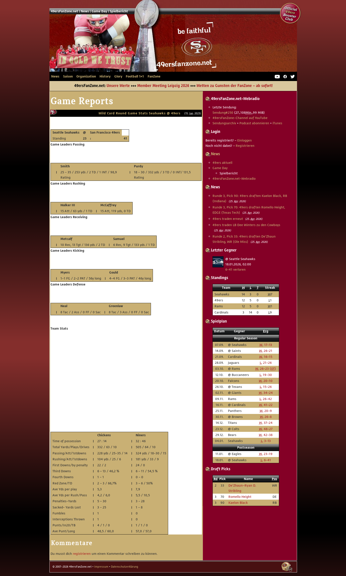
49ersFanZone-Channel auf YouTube (239, 118)
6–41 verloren (235, 269)
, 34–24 (266, 393)
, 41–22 (266, 405)
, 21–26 (266, 363)
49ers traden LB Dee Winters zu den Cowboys (246, 225)
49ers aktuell (222, 163)
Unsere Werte (118, 85)
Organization (86, 76)
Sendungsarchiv (224, 123)
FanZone (154, 76)
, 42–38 (266, 435)
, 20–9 (266, 411)
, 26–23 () (265, 368)
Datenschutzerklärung (124, 566)
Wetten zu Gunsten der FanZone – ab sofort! (235, 85)
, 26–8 (266, 417)
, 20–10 (266, 381)
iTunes (277, 123)
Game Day (99, 11)
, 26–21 (265, 351)
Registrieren (245, 146)
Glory (118, 76)
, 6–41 (266, 460)
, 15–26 (266, 387)
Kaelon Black (238, 502)
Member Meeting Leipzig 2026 (163, 85)
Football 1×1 (135, 76)
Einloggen (244, 140)
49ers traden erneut (227, 219)
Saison (68, 76)
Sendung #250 (222, 112)
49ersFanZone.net (131, 50)
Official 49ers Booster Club (290, 13)
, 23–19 (266, 454)
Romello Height (239, 497)
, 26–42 (266, 399)
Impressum (101, 566)
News (85, 11)
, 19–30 (266, 375)
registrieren (82, 553)
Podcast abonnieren (254, 123)
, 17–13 (266, 345)
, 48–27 (266, 429)
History (105, 76)
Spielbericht (119, 11)
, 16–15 (265, 357)
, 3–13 (266, 441)
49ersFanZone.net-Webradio (234, 178)
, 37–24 (266, 423)
